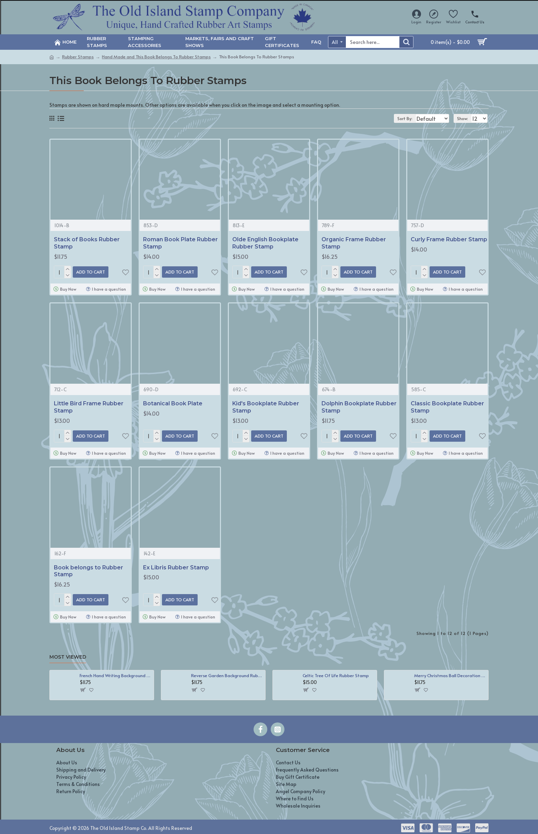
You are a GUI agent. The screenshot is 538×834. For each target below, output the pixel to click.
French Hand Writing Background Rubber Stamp (115, 671)
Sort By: (400, 118)
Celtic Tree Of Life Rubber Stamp (336, 671)
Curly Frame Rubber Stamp (449, 239)
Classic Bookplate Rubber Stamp (447, 406)
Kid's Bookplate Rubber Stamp (265, 406)
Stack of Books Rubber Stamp (87, 243)
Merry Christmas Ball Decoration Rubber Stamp (450, 671)
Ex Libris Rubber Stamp (176, 564)
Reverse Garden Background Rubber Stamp (227, 671)
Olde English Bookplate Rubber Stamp (265, 243)
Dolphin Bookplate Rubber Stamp (359, 406)
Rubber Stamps (78, 57)
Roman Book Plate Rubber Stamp (180, 243)
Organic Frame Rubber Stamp (353, 243)
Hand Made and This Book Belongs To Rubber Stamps (156, 57)
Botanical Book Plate (172, 402)
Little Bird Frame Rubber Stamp (89, 406)
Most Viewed (67, 653)
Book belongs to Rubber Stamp (88, 568)
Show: (464, 118)
